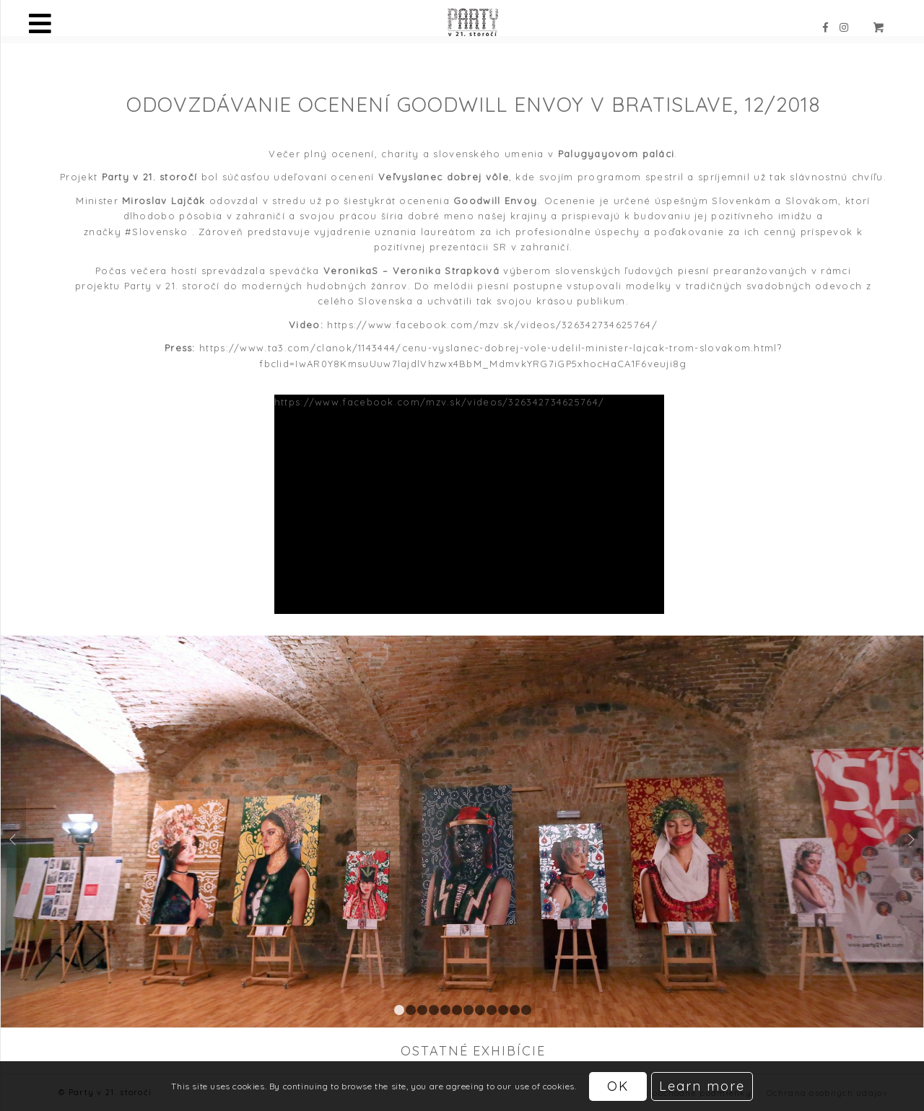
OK (618, 1086)
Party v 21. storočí (172, 285)
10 (503, 1010)
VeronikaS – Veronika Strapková (411, 270)
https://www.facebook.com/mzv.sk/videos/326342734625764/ (492, 324)
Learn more (702, 1086)
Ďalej (911, 832)
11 (515, 1010)
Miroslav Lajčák (164, 200)
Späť (13, 832)
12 (526, 1010)
